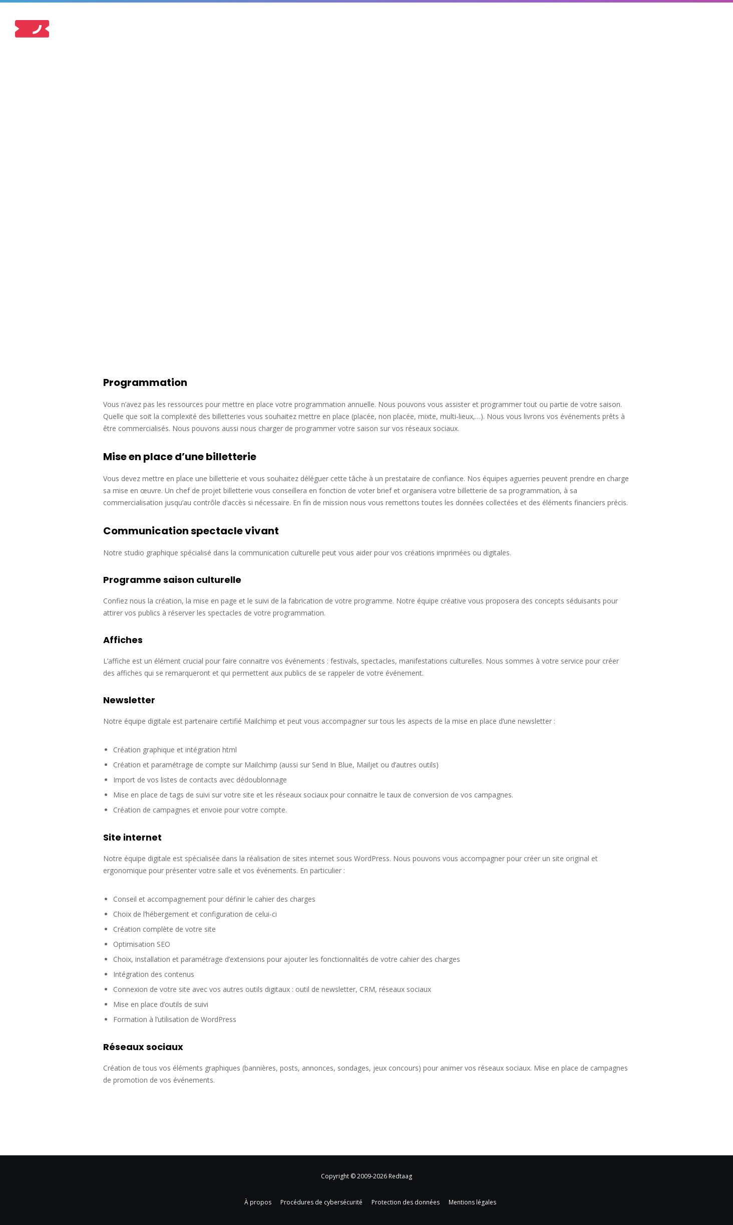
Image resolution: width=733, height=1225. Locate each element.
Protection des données (406, 1202)
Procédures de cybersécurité (321, 1202)
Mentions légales (472, 1202)
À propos (257, 1202)
